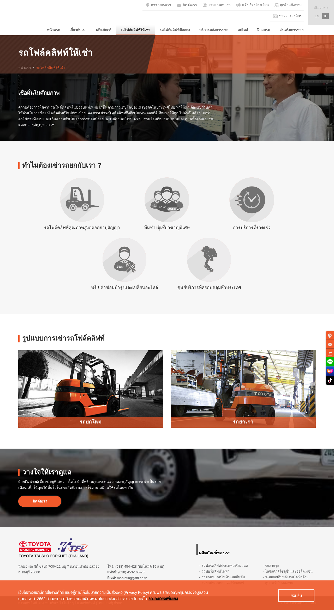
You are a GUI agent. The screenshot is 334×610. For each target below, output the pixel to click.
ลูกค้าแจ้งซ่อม (288, 5)
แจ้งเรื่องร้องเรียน (252, 5)
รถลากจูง (272, 566)
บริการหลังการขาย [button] (213, 30)
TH (325, 16)
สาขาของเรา (158, 5)
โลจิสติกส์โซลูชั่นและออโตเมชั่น (289, 571)
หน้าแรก (53, 30)
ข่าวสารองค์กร (287, 16)
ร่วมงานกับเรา (216, 5)
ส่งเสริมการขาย (291, 30)
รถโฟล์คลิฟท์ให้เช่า (135, 30)
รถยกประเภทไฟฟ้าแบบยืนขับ (223, 577)
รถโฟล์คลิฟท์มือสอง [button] (175, 30)
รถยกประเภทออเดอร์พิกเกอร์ (223, 583)
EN (317, 16)
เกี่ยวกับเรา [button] (78, 30)
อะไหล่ (243, 30)
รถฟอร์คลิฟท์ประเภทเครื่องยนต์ (225, 566)
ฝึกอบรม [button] (263, 30)
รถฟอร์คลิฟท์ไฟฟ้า (215, 571)
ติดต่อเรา (186, 5)
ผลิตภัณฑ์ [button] (103, 30)
